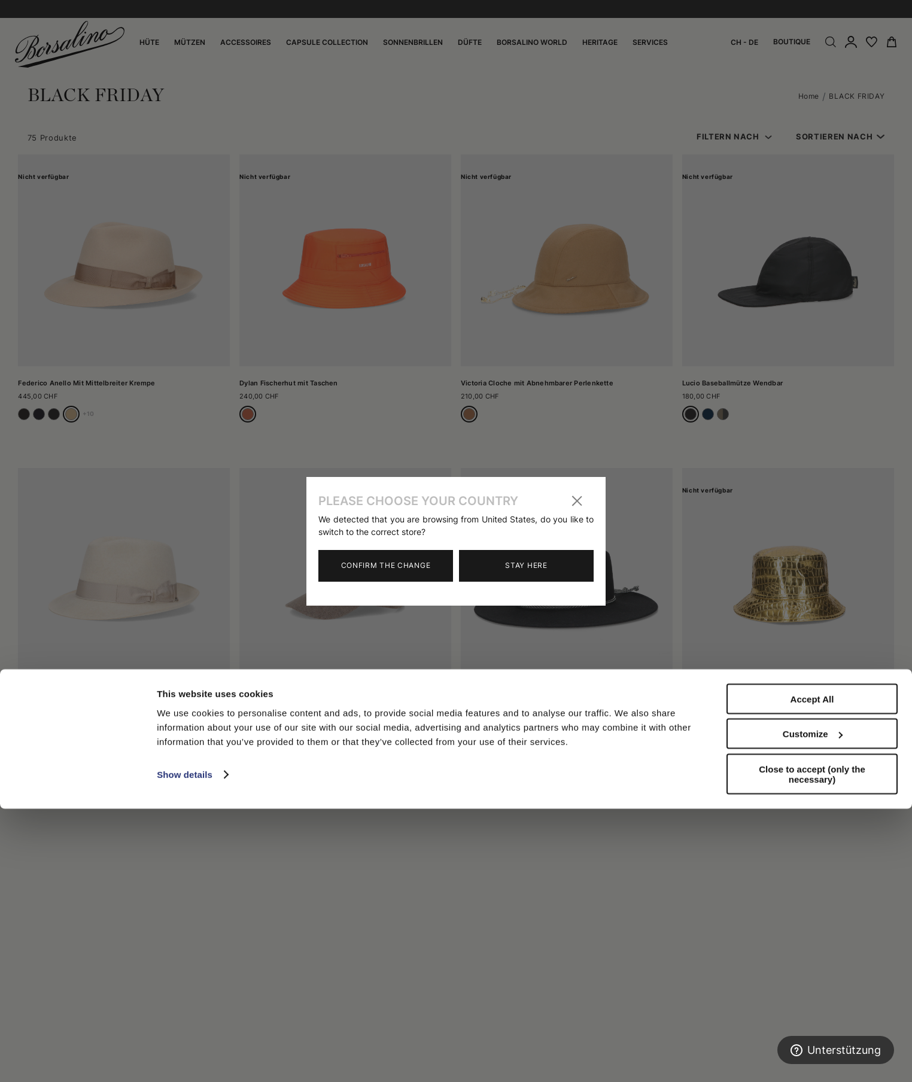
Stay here (526, 565)
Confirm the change (386, 565)
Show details (184, 1048)
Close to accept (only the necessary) (812, 1047)
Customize (813, 1007)
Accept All (812, 972)
